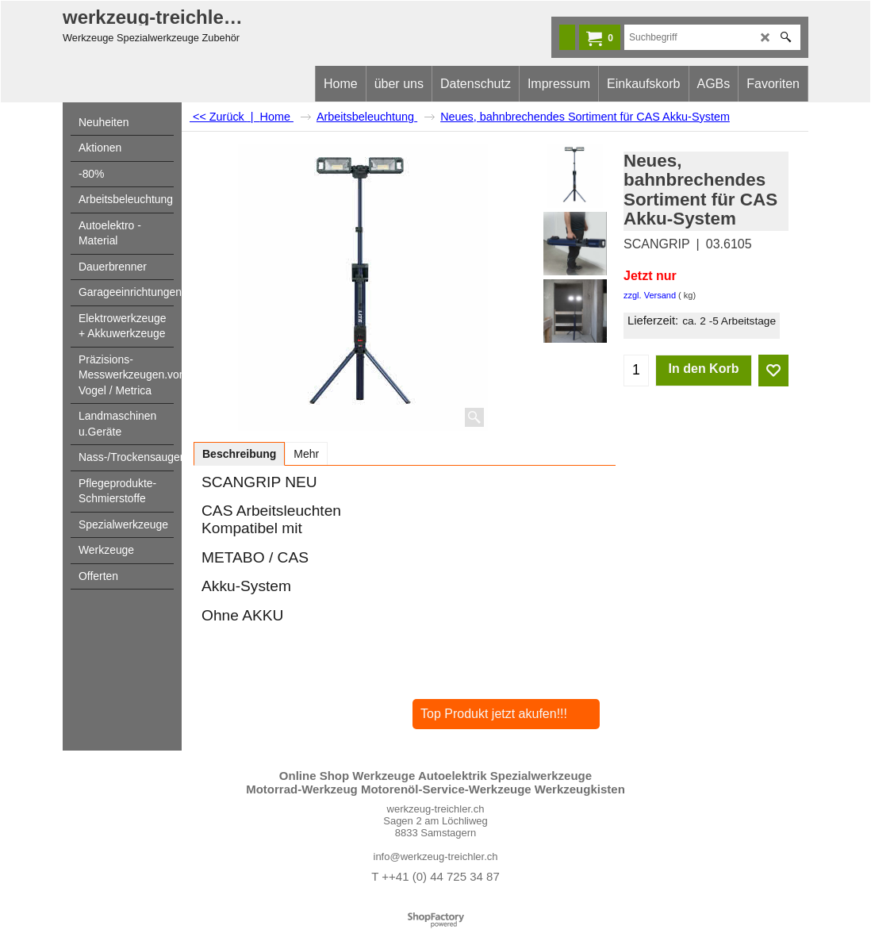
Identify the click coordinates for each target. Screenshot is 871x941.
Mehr (306, 453)
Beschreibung (239, 453)
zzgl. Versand (650, 295)
